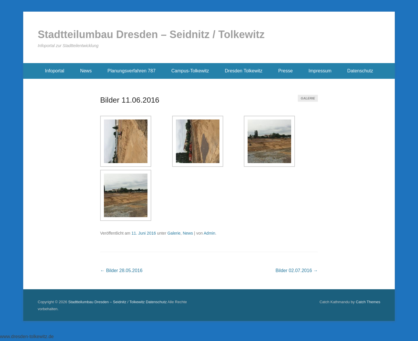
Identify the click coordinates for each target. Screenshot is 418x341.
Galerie (308, 98)
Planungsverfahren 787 (131, 70)
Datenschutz (360, 70)
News (86, 70)
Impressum (320, 70)
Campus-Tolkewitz (190, 70)
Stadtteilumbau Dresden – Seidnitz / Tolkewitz (151, 34)
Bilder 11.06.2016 (129, 100)
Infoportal (54, 70)
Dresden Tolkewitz (244, 70)
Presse (285, 70)
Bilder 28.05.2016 (121, 270)
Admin (209, 233)
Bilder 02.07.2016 (296, 270)
